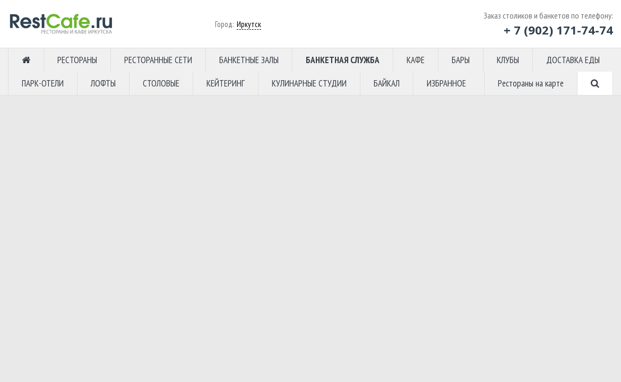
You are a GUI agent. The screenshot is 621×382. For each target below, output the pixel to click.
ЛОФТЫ (103, 83)
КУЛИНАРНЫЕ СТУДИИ (309, 83)
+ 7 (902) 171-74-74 (558, 30)
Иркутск (249, 24)
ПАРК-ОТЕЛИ (43, 83)
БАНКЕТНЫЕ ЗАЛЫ (249, 60)
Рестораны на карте (531, 83)
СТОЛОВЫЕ (161, 83)
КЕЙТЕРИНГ (225, 83)
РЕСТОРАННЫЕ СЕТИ (158, 60)
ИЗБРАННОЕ (446, 83)
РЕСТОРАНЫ (77, 60)
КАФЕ (416, 60)
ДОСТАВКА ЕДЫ (573, 60)
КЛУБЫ (508, 60)
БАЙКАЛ (387, 83)
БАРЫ (461, 60)
